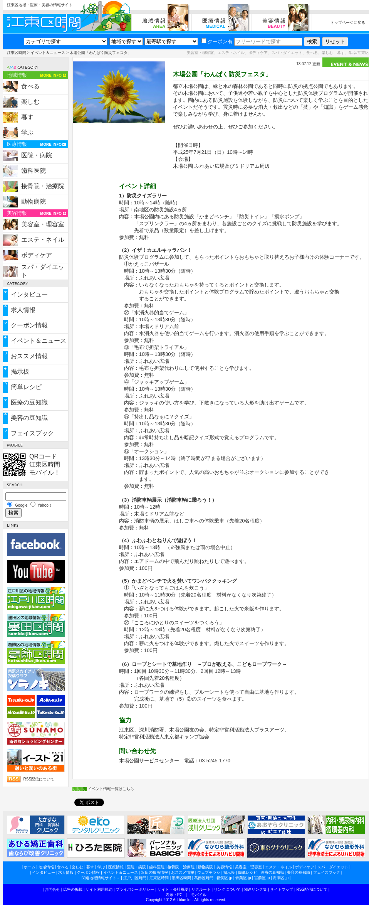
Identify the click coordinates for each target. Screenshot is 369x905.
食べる (30, 86)
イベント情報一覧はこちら (111, 789)
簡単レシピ (26, 387)
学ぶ (27, 132)
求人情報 (23, 310)
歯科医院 (33, 170)
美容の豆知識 (29, 418)
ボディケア (36, 255)
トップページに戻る (347, 22)
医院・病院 (36, 155)
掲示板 (20, 371)
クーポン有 (217, 41)
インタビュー (29, 294)
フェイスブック (32, 433)
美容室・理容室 (42, 224)
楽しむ (30, 101)
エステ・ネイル (42, 239)
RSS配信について (39, 779)
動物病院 (33, 201)
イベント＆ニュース (47, 53)
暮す (27, 117)
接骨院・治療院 (42, 186)
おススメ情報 (29, 356)
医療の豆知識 (29, 402)
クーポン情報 (29, 325)
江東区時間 (16, 53)
